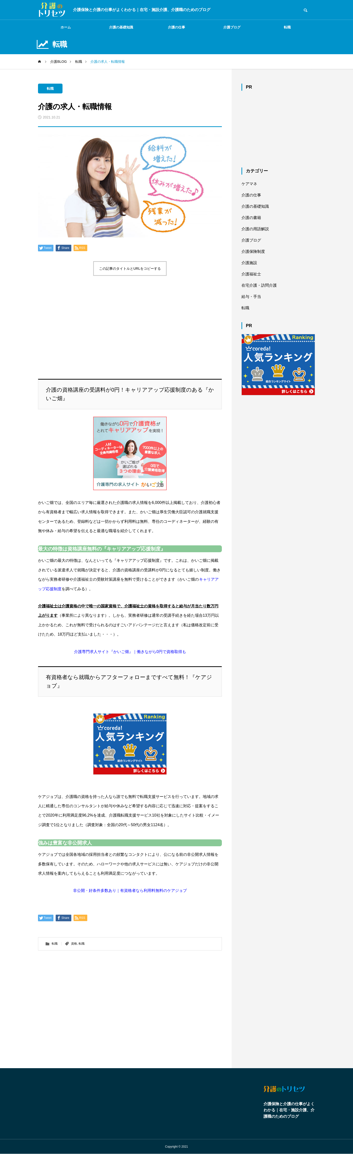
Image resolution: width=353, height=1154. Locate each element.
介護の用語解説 (255, 229)
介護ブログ (231, 27)
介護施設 (249, 263)
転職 (287, 27)
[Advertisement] (130, 320)
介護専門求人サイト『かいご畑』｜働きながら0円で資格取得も (130, 652)
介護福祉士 (251, 274)
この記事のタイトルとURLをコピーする (130, 268)
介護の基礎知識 (121, 27)
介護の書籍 (251, 218)
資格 (74, 943)
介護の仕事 (176, 27)
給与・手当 (251, 297)
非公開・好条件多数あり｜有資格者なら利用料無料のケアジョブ (130, 890)
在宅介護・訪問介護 (259, 285)
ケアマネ (249, 184)
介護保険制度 (253, 251)
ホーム (66, 27)
